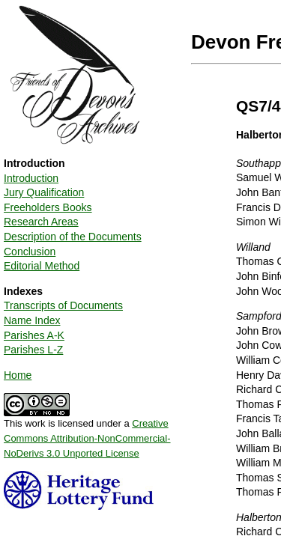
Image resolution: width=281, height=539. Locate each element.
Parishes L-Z (33, 350)
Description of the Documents (73, 237)
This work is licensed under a (87, 432)
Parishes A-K (34, 335)
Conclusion (29, 252)
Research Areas (41, 222)
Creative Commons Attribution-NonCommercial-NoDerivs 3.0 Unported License (87, 438)
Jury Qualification (44, 192)
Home (17, 375)
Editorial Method (41, 266)
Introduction (31, 178)
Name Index (32, 320)
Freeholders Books (48, 207)
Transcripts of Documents (63, 305)
